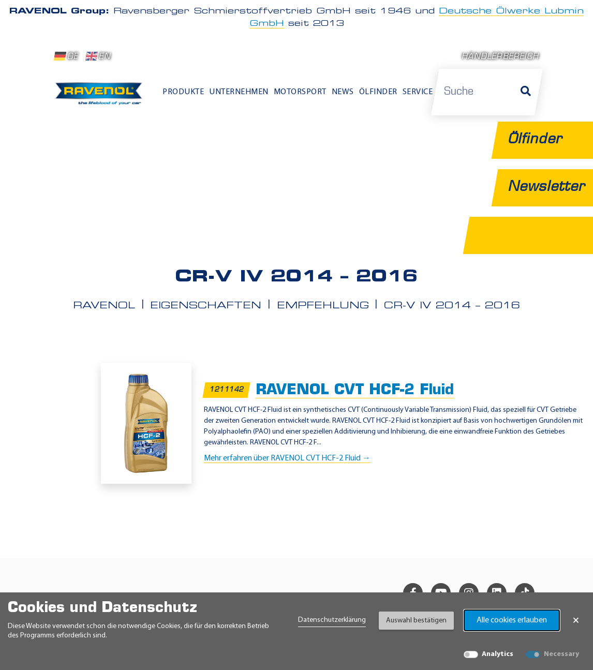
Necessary (561, 654)
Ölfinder (378, 92)
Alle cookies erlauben (512, 620)
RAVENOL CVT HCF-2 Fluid (355, 390)
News (343, 92)
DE (66, 56)
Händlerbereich (500, 57)
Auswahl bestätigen (416, 620)
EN (98, 56)
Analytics (497, 654)
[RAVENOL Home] (100, 97)
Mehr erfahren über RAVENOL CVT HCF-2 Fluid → (287, 458)
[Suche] (526, 92)
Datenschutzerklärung (332, 620)
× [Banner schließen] (576, 620)
